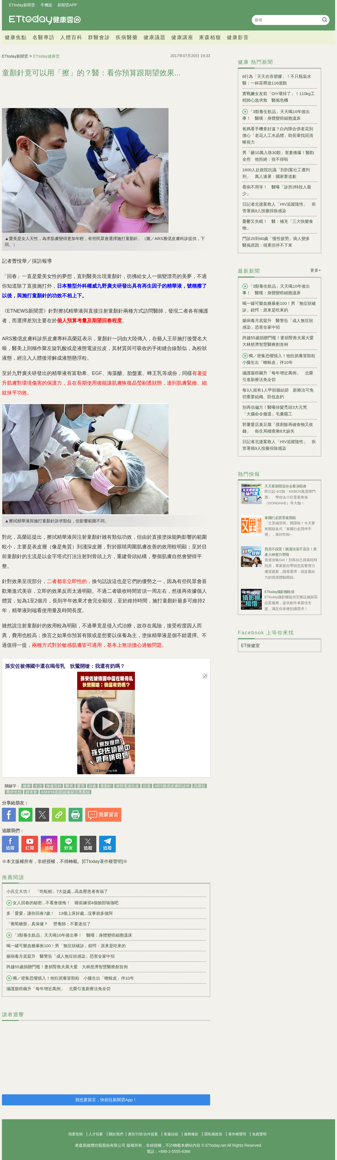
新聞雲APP (67, 5)
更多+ (315, 270)
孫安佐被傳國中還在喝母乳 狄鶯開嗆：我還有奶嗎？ (65, 666)
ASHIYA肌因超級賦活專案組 (65, 792)
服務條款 (191, 1134)
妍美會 (31, 792)
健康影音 (238, 37)
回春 (92, 786)
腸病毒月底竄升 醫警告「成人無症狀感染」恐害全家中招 (60, 956)
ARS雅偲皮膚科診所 (172, 786)
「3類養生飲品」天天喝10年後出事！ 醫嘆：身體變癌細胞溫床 (69, 935)
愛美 (81, 786)
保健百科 (54, 786)
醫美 (69, 786)
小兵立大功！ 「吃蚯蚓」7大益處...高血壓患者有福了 (57, 891)
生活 (38, 786)
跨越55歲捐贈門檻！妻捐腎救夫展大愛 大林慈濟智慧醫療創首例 (67, 966)
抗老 (147, 786)
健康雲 (45, 20)
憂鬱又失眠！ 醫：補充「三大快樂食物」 (277, 224)
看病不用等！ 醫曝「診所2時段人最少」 (276, 190)
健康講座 (182, 37)
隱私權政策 (213, 1134)
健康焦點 (16, 37)
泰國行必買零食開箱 (280, 518)
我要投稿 (75, 1134)
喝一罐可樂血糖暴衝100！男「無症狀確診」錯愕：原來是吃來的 (66, 945)
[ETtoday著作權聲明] (102, 861)
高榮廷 (199, 786)
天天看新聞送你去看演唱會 (285, 486)
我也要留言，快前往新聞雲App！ (106, 1099)
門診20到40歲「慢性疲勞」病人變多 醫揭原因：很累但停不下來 (278, 241)
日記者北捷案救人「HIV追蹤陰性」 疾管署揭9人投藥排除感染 (279, 207)
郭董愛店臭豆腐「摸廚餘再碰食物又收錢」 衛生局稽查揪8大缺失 (277, 427)
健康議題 (155, 37)
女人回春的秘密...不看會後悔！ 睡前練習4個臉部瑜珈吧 (62, 903)
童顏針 (106, 786)
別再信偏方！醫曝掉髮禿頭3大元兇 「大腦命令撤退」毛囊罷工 (276, 410)
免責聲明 (259, 1134)
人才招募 (96, 1134)
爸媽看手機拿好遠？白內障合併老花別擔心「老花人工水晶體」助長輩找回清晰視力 (277, 135)
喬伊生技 (14, 792)
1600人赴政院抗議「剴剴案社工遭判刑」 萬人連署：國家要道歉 (276, 173)
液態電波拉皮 (127, 786)
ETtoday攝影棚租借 (279, 592)
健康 (27, 786)
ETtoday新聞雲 (22, 5)
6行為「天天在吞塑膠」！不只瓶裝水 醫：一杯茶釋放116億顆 (278, 79)
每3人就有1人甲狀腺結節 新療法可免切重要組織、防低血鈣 (278, 393)
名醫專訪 (43, 37)
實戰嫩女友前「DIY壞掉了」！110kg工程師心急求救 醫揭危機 (278, 97)
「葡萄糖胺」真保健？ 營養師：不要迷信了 (48, 923)
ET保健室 (250, 645)
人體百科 (71, 37)
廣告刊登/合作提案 (143, 1134)
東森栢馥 (210, 37)
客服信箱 (171, 1134)
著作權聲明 (237, 1134)
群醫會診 (99, 37)
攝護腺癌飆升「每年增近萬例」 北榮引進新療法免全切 (58, 988)
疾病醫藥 (127, 37)
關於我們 (116, 1134)
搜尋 (324, 19)
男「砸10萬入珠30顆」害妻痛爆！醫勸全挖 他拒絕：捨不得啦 (278, 156)
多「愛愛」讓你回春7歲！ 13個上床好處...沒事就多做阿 (59, 913)
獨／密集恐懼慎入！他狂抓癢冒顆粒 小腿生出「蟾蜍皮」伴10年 (70, 978)
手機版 (46, 5)
